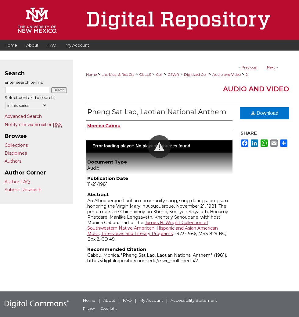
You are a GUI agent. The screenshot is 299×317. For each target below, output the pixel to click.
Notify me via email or (33, 124)
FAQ (127, 300)
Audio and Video (226, 74)
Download (265, 113)
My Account (151, 300)
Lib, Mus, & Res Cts (118, 74)
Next (271, 67)
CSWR (173, 74)
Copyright (109, 308)
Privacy (89, 308)
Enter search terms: (24, 82)
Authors (13, 161)
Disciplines (16, 153)
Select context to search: (30, 97)
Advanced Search (23, 116)
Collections (16, 145)
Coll (159, 74)
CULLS (145, 74)
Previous (249, 67)
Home (91, 74)
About (109, 300)
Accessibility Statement (194, 300)
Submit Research (23, 189)
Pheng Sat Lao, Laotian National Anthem (156, 112)
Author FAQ (17, 182)
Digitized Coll (195, 74)
